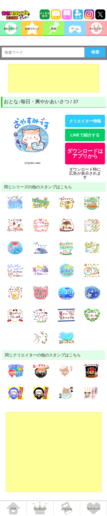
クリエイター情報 (85, 121)
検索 (95, 52)
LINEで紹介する (85, 135)
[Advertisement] (53, 78)
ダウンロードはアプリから (85, 153)
